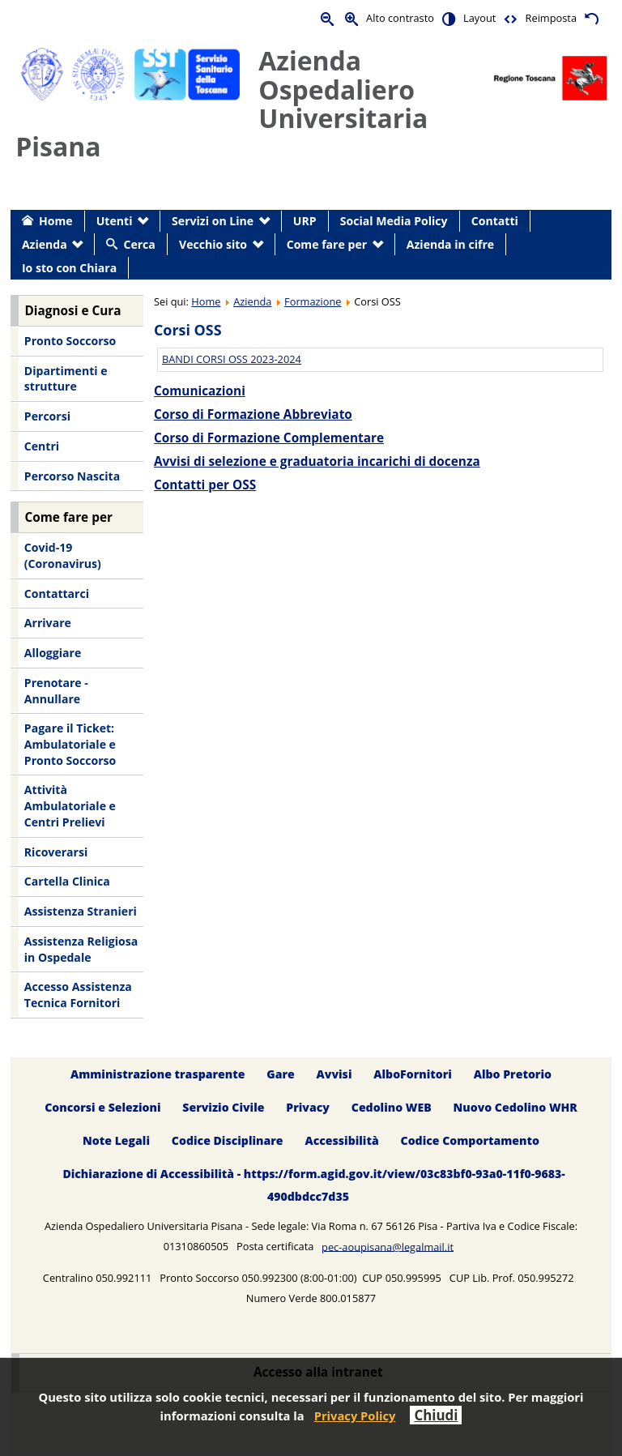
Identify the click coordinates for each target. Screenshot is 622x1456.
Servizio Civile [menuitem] (223, 1107)
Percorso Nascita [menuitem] (72, 476)
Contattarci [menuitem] (56, 593)
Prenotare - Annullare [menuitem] (56, 691)
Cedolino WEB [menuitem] (391, 1107)
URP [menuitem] (305, 220)
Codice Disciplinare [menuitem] (227, 1140)
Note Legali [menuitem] (116, 1140)
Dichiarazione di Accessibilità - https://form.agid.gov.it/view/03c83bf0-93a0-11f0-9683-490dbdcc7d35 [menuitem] (313, 1185)
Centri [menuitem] (41, 446)
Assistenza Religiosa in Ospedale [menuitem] (81, 949)
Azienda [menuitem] (44, 244)
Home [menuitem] (56, 220)
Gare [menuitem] (280, 1074)
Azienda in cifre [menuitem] (450, 244)
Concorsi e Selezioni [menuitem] (102, 1107)
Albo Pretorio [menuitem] (513, 1074)
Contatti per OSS (205, 484)
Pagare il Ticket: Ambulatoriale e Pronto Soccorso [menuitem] (70, 743)
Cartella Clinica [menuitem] (67, 881)
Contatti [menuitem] (494, 220)
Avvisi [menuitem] (334, 1074)
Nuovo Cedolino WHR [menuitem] (515, 1107)
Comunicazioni (199, 390)
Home (205, 301)
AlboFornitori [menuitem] (412, 1074)
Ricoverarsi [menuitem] (55, 852)
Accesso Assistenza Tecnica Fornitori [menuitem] (78, 994)
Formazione (312, 301)
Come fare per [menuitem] (327, 244)
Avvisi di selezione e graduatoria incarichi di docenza (317, 461)
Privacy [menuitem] (308, 1107)
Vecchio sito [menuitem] (213, 244)
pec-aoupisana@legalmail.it (388, 1246)
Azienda (252, 301)
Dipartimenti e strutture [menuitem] (66, 379)
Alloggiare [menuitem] (52, 652)
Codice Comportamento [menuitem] (470, 1140)
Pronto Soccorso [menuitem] (70, 340)
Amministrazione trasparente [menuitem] (157, 1074)
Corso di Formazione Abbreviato (253, 414)
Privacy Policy (355, 1415)
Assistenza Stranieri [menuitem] (80, 911)
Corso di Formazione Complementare (269, 437)
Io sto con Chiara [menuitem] (69, 267)
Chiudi (436, 1415)
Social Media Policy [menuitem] (394, 220)
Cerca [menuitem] (139, 244)
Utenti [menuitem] (114, 220)
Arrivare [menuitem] (47, 622)
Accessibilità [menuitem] (341, 1140)
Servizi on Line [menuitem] (212, 220)
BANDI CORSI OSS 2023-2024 (231, 359)
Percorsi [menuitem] (47, 416)
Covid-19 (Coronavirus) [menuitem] (62, 555)
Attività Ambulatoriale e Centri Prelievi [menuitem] (70, 805)
